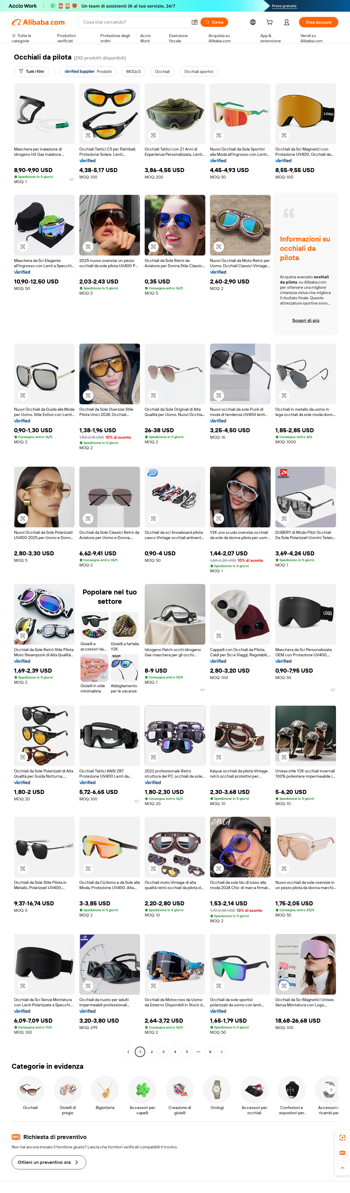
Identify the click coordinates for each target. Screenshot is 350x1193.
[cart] (270, 23)
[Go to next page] (221, 1052)
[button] (194, 22)
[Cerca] (214, 22)
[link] (342, 1137)
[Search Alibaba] (134, 22)
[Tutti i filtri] (31, 71)
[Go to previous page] (128, 1052)
